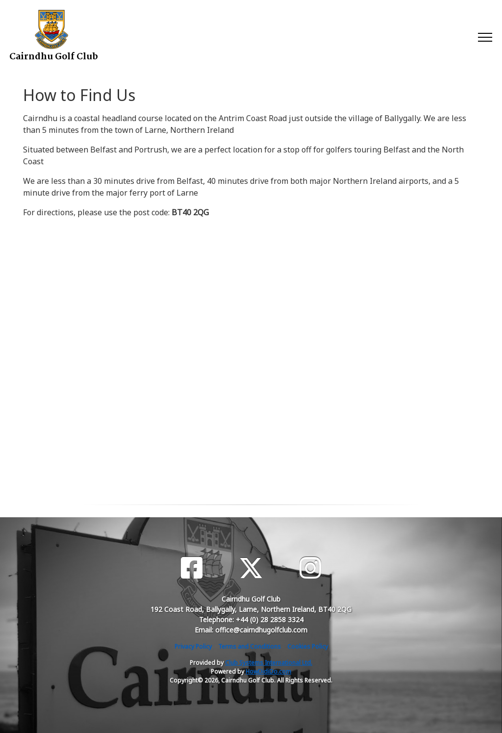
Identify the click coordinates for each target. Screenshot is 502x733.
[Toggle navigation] (484, 37)
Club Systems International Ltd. (268, 662)
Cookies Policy (307, 646)
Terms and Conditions (249, 646)
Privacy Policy (193, 646)
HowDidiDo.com (268, 671)
